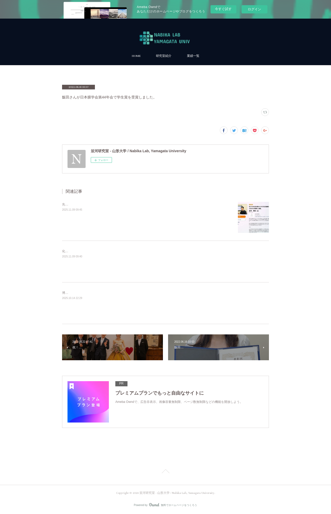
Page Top (165, 472)
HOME (136, 56)
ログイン (254, 9)
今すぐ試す (223, 9)
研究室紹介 (163, 56)
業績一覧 (193, 56)
